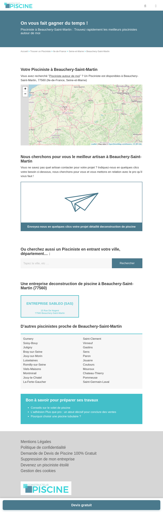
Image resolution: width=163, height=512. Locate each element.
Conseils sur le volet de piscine (50, 407)
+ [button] (25, 89)
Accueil (24, 51)
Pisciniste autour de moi (64, 76)
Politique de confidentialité (43, 447)
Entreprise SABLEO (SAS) (49, 303)
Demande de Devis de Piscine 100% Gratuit (59, 453)
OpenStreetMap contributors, (120, 144)
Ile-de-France (59, 51)
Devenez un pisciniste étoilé (45, 465)
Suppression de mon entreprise (48, 459)
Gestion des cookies (38, 471)
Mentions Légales (36, 441)
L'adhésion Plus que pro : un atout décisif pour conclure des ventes (73, 412)
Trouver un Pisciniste (40, 51)
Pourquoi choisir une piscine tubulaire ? (56, 416)
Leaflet (94, 144)
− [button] (25, 94)
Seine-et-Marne (76, 51)
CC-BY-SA (137, 144)
